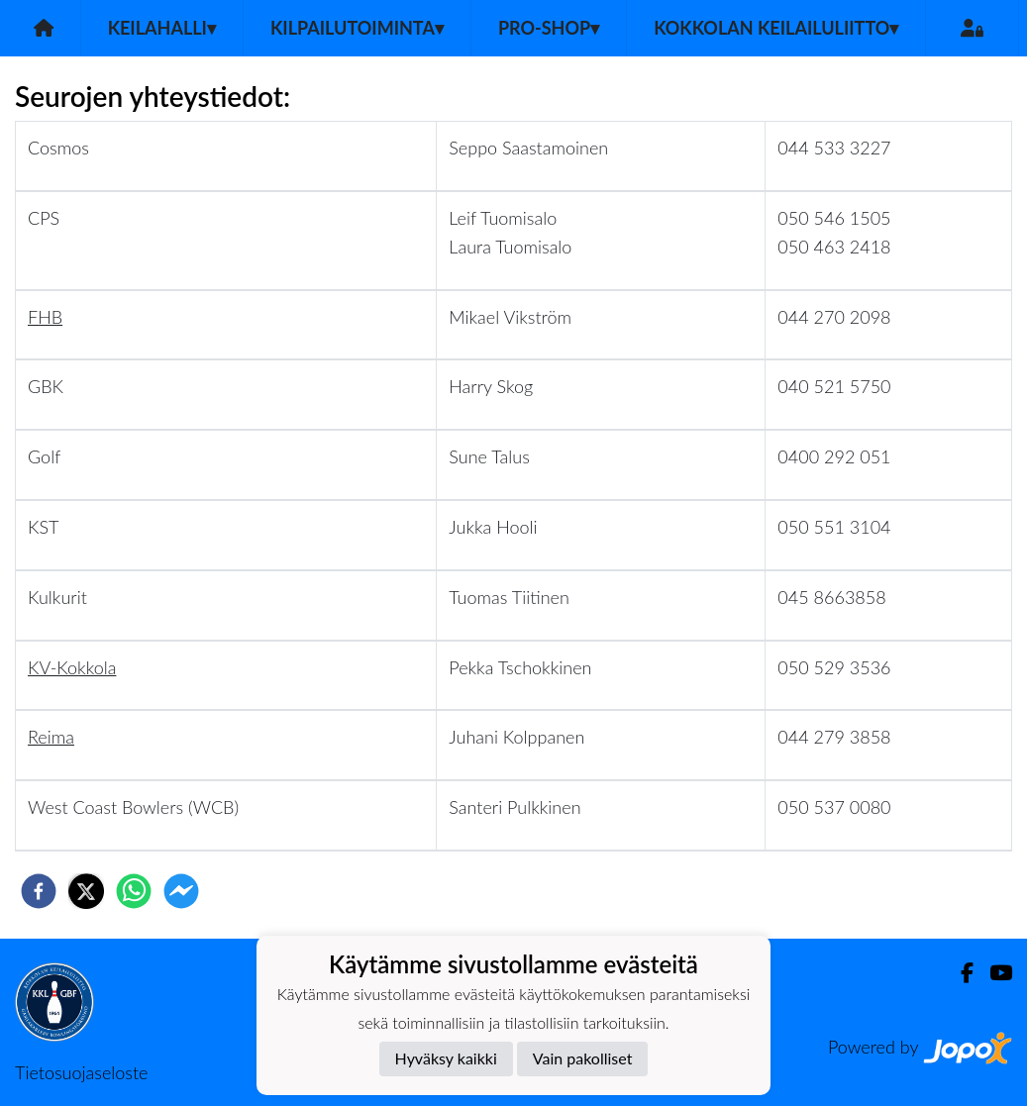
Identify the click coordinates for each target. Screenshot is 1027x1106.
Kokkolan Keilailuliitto (776, 28)
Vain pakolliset (583, 1058)
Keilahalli (162, 28)
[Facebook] (959, 972)
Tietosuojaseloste (81, 1072)
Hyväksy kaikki (446, 1058)
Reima (51, 737)
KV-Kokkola (72, 667)
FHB (45, 317)
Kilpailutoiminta (357, 28)
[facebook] (38, 891)
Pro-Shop (548, 28)
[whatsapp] (134, 891)
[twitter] (86, 891)
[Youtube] (993, 972)
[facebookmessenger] (181, 891)
